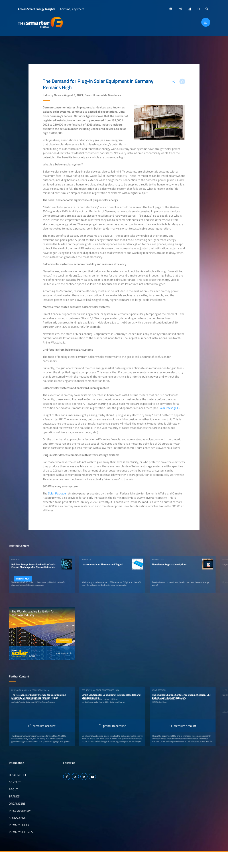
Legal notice (18, 775)
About (13, 789)
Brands (14, 796)
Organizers (17, 803)
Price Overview (20, 810)
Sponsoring (17, 817)
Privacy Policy (19, 824)
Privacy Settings (21, 832)
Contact (15, 782)
